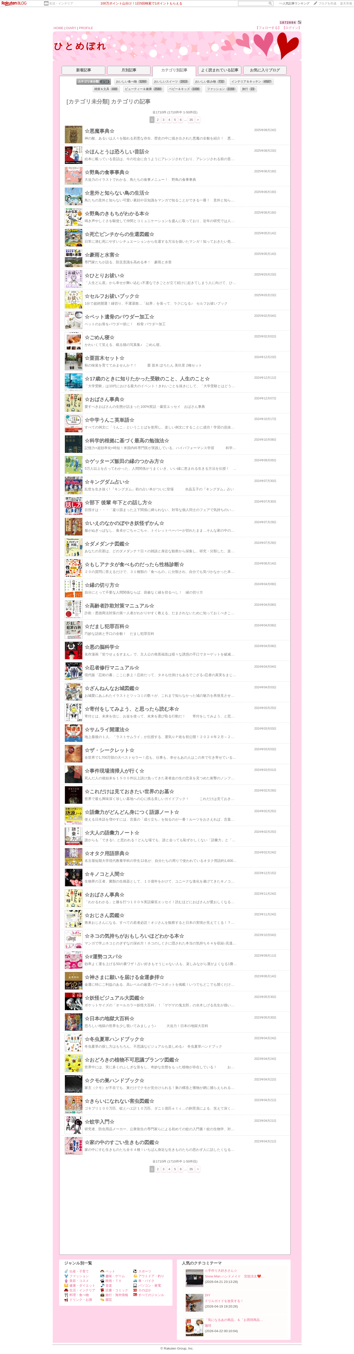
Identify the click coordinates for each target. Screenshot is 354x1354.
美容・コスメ (76, 1281)
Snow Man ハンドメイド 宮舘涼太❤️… (234, 1276)
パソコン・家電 (147, 1285)
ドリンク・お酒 (78, 1300)
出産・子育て (76, 1271)
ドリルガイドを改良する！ (224, 1301)
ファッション (76, 1276)
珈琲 (208, 1325)
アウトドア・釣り (148, 1276)
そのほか (142, 1290)
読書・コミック (114, 1290)
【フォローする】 (268, 28)
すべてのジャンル (148, 1295)
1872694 (288, 22)
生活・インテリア (61, 3)
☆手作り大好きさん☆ (221, 1270)
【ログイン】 (292, 28)
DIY (209, 1295)
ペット (107, 1271)
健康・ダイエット (79, 1285)
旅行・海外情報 (114, 1295)
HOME (58, 28)
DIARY (71, 28)
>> (294, 3)
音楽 (106, 1285)
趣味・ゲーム (112, 1276)
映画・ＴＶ (111, 1281)
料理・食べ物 (76, 1295)
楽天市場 (346, 3)
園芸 (106, 1300)
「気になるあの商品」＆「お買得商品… (234, 1320)
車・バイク (143, 1281)
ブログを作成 (327, 3)
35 (191, 120)
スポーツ (142, 1271)
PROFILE (86, 28)
